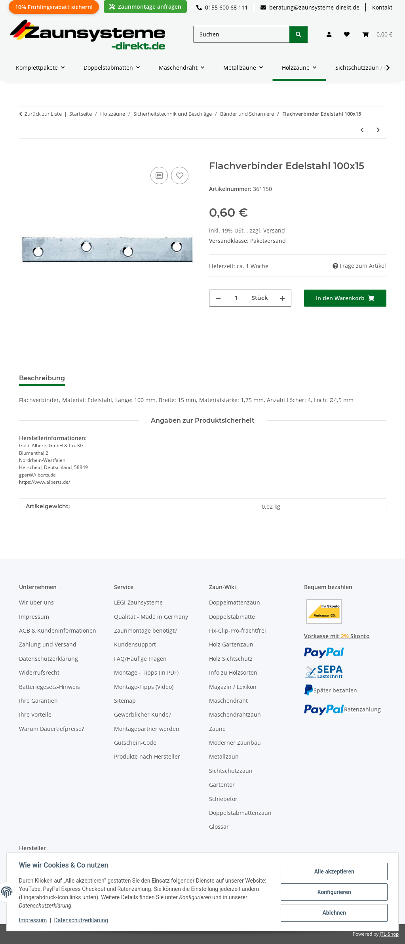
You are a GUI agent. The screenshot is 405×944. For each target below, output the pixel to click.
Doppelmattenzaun (234, 602)
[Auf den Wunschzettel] (179, 175)
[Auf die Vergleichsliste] (159, 175)
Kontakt (382, 7)
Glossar (219, 826)
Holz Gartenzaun (231, 644)
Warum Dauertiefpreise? (51, 728)
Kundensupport (135, 644)
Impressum (33, 920)
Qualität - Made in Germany (151, 616)
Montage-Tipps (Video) (143, 686)
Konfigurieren (333, 892)
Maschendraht (228, 700)
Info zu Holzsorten (233, 672)
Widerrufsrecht (39, 672)
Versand (274, 230)
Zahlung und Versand (47, 644)
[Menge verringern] (218, 298)
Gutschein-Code (135, 742)
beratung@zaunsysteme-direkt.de (309, 7)
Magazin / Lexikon (233, 686)
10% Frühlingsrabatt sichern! (54, 7)
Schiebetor (223, 799)
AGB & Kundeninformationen (57, 630)
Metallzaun (224, 756)
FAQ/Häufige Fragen (140, 658)
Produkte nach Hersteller (147, 756)
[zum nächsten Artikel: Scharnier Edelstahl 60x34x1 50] (378, 129)
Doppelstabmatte (232, 616)
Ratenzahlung (342, 709)
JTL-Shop (389, 934)
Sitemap (125, 700)
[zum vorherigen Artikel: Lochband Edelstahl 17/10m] (362, 129)
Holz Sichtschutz (231, 658)
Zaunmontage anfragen (145, 6)
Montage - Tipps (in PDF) (146, 672)
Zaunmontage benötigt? (145, 630)
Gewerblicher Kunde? (142, 714)
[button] (329, 34)
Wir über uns (36, 602)
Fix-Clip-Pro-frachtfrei (237, 630)
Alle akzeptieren (334, 871)
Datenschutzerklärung (81, 920)
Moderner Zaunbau (235, 742)
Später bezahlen (330, 690)
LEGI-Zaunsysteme (138, 602)
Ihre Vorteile (35, 714)
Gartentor (222, 784)
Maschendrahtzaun (235, 714)
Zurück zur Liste (43, 113)
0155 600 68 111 (222, 7)
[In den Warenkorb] (25, 156)
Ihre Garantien (38, 700)
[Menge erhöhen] (282, 298)
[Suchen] (241, 34)
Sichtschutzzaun (231, 770)
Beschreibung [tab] (42, 378)
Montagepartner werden (146, 728)
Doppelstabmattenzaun (240, 812)
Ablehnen (333, 913)
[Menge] (236, 298)
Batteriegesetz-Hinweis (49, 686)
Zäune (217, 728)
